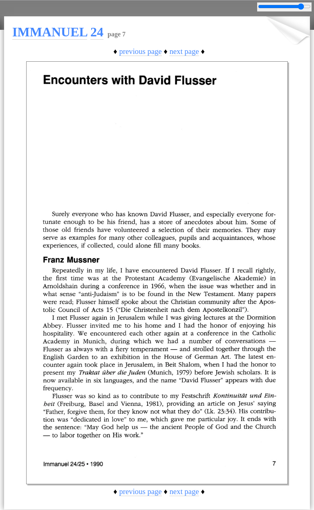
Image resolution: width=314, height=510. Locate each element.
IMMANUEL (49, 32)
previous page (140, 51)
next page (184, 51)
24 (96, 32)
